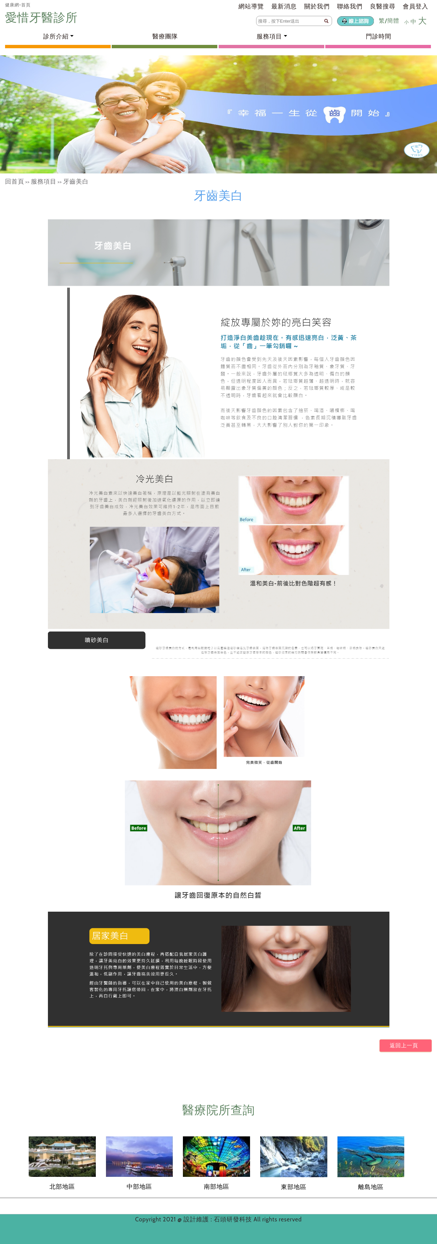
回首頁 (14, 181)
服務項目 (43, 181)
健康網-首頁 (18, 4)
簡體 (393, 20)
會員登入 (415, 6)
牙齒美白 (75, 181)
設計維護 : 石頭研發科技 (219, 1219)
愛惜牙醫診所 (43, 17)
